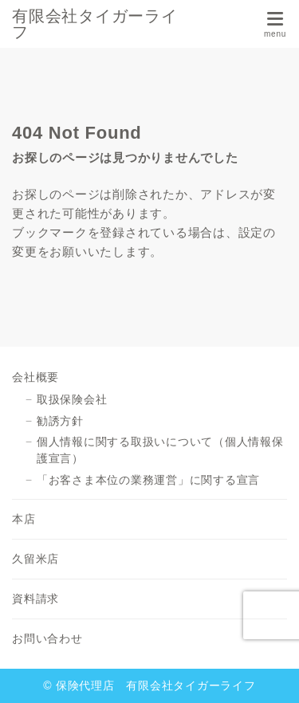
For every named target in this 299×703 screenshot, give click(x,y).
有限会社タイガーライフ (95, 24)
